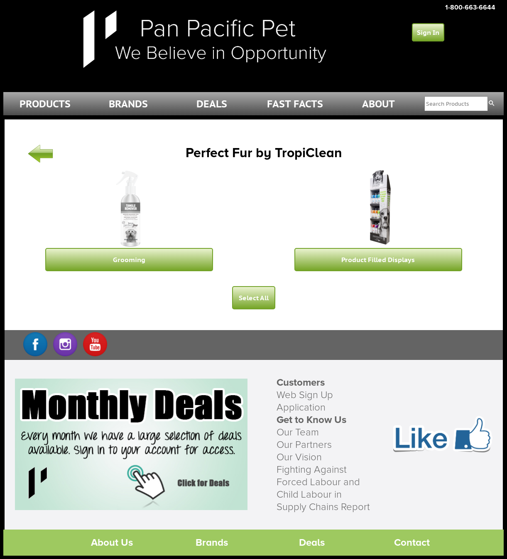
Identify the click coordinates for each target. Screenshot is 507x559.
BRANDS (128, 103)
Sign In (428, 32)
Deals (312, 543)
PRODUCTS (45, 103)
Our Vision (299, 457)
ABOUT (378, 103)
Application (301, 408)
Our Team (298, 432)
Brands (212, 543)
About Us (112, 543)
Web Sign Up (305, 395)
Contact (412, 543)
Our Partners (304, 445)
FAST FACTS (295, 103)
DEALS (211, 103)
